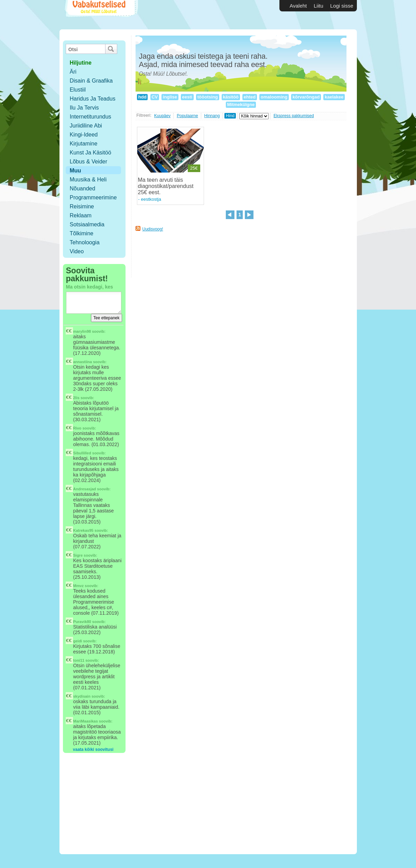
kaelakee (333, 97)
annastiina (82, 362)
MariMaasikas (85, 721)
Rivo (77, 428)
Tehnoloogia (85, 242)
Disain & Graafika (91, 81)
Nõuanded (82, 188)
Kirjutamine (84, 144)
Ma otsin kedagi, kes (89, 287)
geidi (77, 641)
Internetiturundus (90, 117)
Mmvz (78, 586)
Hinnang (212, 115)
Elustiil (78, 90)
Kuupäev (162, 115)
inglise (169, 97)
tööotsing (207, 97)
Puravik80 (82, 622)
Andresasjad (84, 489)
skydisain (82, 696)
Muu (75, 170)
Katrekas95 (83, 530)
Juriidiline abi (86, 126)
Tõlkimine (81, 233)
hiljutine (81, 63)
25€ (194, 168)
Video (77, 251)
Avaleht (298, 6)
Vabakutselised (100, 14)
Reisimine (82, 206)
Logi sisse (341, 6)
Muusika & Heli (88, 179)
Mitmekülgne (241, 104)
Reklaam (81, 215)
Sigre (78, 555)
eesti (187, 97)
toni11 (78, 660)
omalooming (274, 97)
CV (154, 97)
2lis (76, 398)
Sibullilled (82, 453)
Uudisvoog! (152, 229)
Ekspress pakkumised (294, 115)
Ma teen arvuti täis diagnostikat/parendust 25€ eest (166, 186)
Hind (230, 115)
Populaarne (187, 115)
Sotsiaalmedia (87, 224)
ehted (249, 97)
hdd (142, 97)
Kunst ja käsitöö (90, 152)
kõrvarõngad (306, 97)
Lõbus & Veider (89, 161)
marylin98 (82, 331)
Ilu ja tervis (84, 108)
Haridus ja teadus (92, 99)
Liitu (318, 6)
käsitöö (231, 97)
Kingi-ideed (84, 135)
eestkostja (151, 199)
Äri (73, 72)
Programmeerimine (93, 197)
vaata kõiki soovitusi (93, 749)
